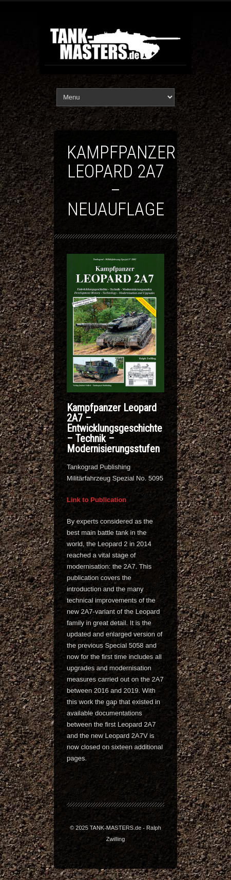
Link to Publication (96, 500)
